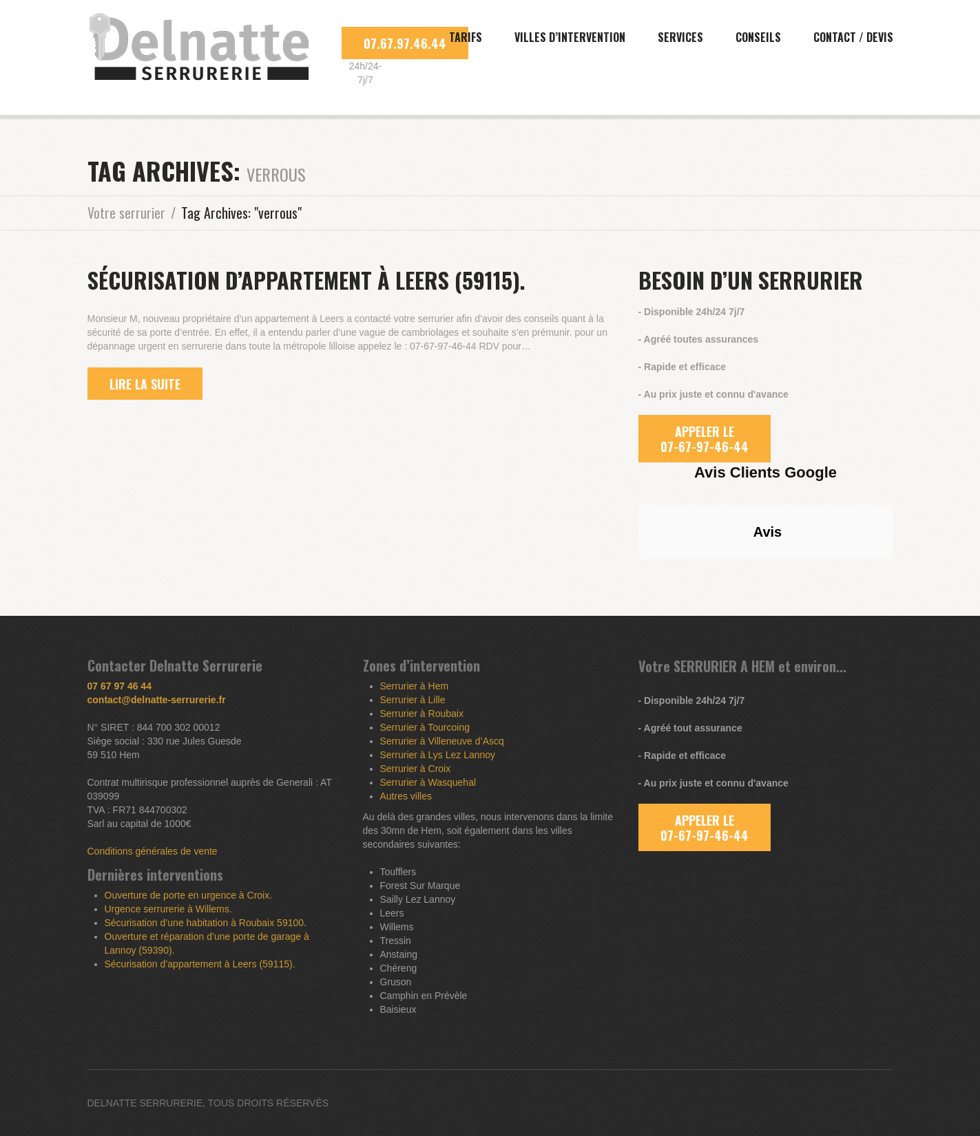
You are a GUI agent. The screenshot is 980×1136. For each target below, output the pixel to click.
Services (680, 37)
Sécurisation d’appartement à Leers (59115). (306, 280)
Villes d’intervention (569, 37)
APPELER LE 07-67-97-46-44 (704, 439)
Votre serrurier (126, 212)
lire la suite (145, 384)
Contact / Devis (853, 37)
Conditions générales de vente (152, 851)
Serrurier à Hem (414, 686)
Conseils (758, 37)
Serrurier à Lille (413, 699)
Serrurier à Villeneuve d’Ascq (442, 741)
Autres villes (406, 796)
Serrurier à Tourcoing (425, 727)
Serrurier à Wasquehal (428, 782)
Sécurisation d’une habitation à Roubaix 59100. (205, 922)
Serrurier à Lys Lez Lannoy (438, 754)
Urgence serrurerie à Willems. (168, 908)
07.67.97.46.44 (405, 43)
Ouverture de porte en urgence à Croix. (189, 895)
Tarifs (465, 37)
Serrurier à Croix (415, 768)
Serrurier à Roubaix (421, 713)
